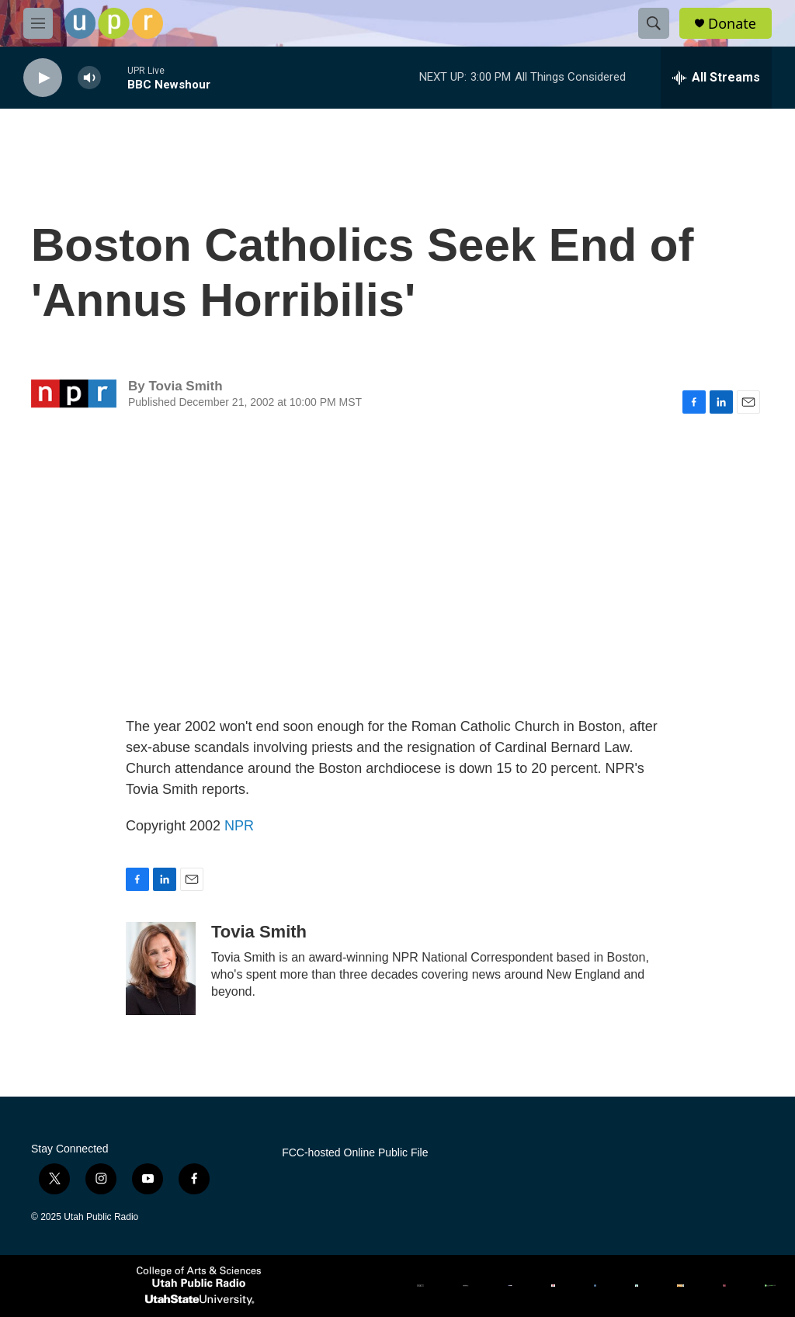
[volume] (89, 78)
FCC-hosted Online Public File (355, 1153)
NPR (239, 826)
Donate (732, 24)
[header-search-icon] (653, 23)
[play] (42, 78)
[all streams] (716, 78)
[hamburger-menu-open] (38, 23)
